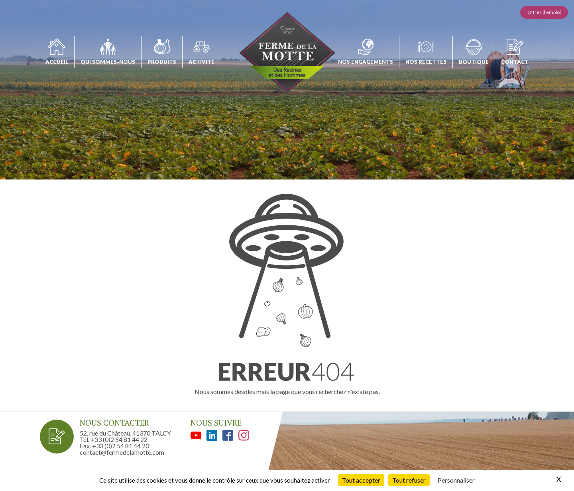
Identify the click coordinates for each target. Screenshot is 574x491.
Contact (515, 62)
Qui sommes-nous (108, 62)
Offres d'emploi (544, 12)
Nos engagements (365, 62)
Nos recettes (425, 62)
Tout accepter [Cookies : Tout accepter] (361, 480)
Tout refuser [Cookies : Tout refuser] (409, 480)
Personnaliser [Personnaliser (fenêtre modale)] (456, 480)
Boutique (474, 62)
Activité (201, 62)
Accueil (56, 62)
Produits (161, 62)
